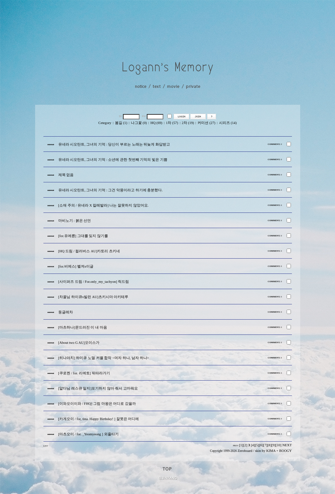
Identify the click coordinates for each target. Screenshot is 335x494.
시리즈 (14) (228, 123)
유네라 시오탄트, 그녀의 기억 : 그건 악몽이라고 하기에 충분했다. (110, 190)
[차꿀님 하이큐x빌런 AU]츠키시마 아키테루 (93, 297)
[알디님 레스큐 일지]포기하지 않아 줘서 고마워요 (98, 388)
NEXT (287, 445)
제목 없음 (66, 175)
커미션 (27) (206, 123)
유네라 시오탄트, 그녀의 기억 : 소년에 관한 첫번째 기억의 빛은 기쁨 (112, 159)
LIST (45, 446)
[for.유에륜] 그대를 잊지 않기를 (83, 236)
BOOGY (285, 451)
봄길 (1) (121, 123)
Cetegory (104, 123)
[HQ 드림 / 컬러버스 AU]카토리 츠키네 (89, 251)
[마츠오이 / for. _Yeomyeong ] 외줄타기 (88, 434)
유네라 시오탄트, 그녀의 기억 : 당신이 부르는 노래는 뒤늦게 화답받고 (114, 144)
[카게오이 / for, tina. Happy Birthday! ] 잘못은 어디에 (98, 419)
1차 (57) (172, 123)
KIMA (270, 451)
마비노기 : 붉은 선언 (74, 220)
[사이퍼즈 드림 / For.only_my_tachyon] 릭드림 (93, 281)
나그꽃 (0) (139, 123)
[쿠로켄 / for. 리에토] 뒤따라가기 (84, 373)
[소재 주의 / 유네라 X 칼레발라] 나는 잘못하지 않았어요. (103, 205)
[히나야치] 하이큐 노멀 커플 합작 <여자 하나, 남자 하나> (103, 358)
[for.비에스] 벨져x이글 (76, 266)
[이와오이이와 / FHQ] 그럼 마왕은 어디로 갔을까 (97, 403)
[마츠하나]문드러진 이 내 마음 (82, 327)
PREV (236, 445)
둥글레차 (65, 312)
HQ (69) (156, 123)
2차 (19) (188, 123)
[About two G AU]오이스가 (78, 342)
